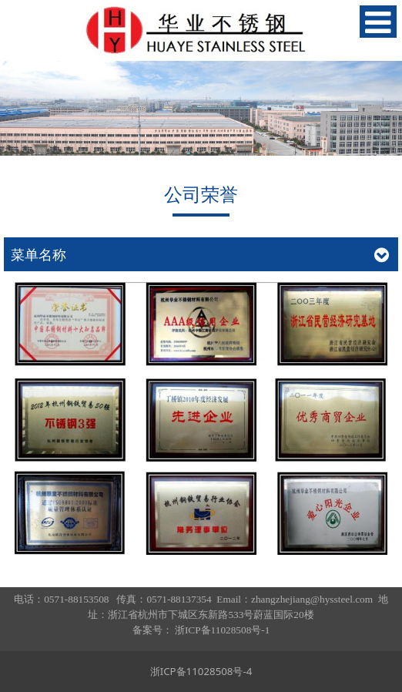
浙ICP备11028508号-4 (201, 671)
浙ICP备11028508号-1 (222, 630)
